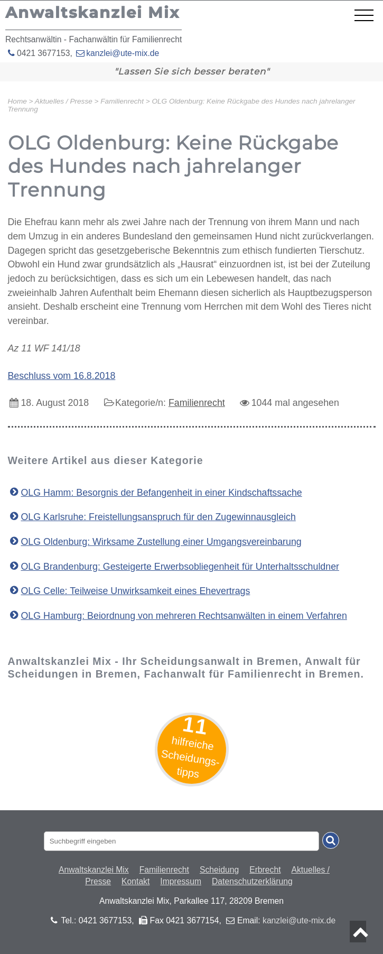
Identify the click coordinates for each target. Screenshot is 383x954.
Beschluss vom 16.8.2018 (62, 376)
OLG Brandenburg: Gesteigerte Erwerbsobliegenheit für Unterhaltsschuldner (180, 566)
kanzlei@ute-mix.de (122, 53)
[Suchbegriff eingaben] (181, 841)
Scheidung (219, 869)
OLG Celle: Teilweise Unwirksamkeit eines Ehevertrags (135, 591)
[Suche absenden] (330, 840)
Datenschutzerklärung (252, 881)
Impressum (180, 881)
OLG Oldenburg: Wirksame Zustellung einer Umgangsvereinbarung (161, 541)
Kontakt (136, 881)
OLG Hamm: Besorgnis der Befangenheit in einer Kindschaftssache (161, 492)
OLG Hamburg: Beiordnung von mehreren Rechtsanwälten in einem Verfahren (184, 615)
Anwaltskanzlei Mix (94, 869)
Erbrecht (265, 869)
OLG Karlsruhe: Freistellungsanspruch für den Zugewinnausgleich (158, 517)
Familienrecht (197, 402)
